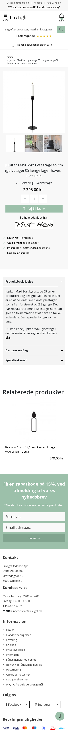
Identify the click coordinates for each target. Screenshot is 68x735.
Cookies (9, 645)
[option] (14, 143)
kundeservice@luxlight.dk (26, 611)
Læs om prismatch (18, 252)
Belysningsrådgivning (18, 2)
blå (7, 337)
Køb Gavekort (54, 2)
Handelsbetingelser (17, 635)
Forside (9, 57)
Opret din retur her (16, 674)
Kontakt (38, 2)
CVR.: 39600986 (13, 571)
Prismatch (11, 654)
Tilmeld (34, 538)
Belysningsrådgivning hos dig (22, 664)
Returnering (12, 669)
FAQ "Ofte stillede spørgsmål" (23, 684)
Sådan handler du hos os (19, 659)
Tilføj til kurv (34, 208)
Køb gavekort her (15, 679)
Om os (9, 630)
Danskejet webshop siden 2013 (34, 44)
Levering (10, 640)
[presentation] (57, 391)
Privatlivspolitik (14, 649)
